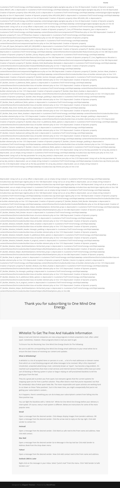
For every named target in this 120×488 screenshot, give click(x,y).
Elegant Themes (28, 485)
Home (105, 3)
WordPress (50, 485)
